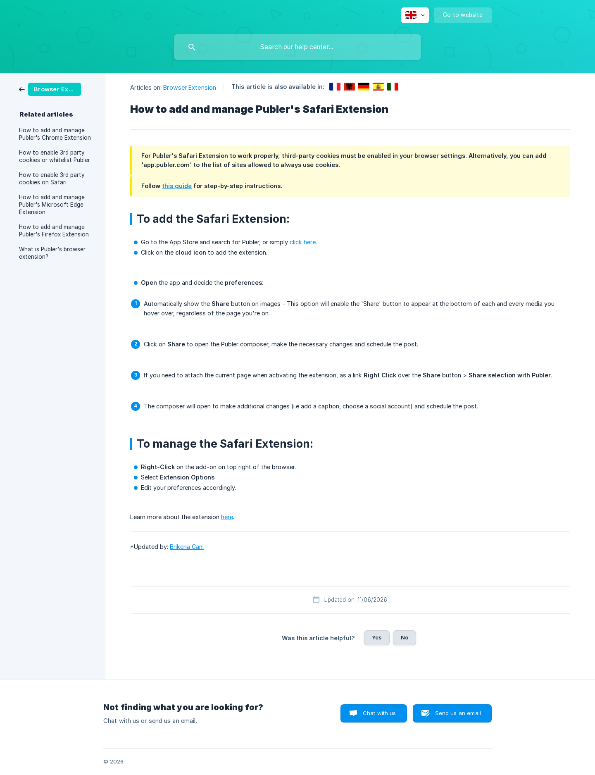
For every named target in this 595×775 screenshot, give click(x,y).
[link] (50, 89)
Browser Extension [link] (189, 87)
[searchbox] (297, 47)
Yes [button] (377, 637)
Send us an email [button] (458, 713)
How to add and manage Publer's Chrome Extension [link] (55, 134)
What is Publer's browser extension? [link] (52, 253)
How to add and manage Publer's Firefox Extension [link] (54, 231)
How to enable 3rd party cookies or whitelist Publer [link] (54, 156)
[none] (415, 15)
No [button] (404, 637)
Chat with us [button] (379, 713)
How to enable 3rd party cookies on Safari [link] (52, 179)
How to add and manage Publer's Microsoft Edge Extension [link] (52, 204)
